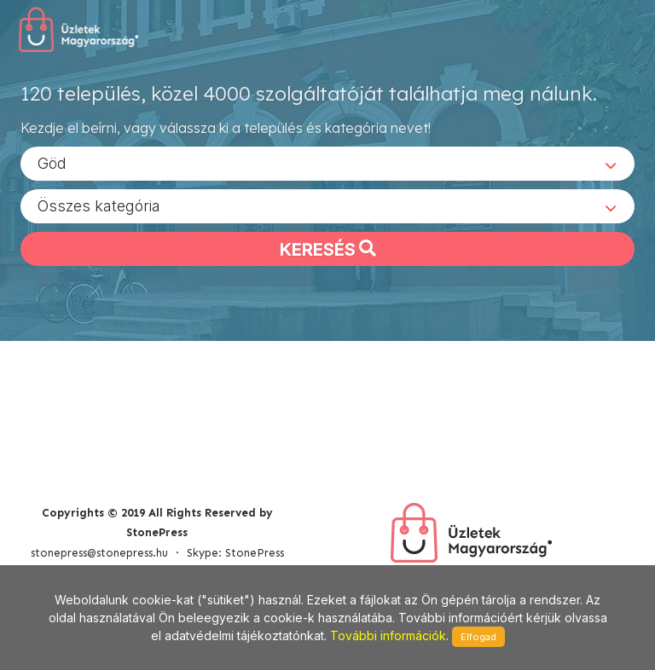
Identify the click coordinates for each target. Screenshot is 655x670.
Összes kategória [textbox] (99, 205)
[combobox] (327, 163)
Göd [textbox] (52, 162)
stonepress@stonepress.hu (99, 552)
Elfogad (478, 637)
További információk (388, 635)
